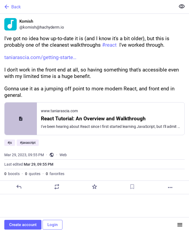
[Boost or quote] (57, 186)
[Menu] (180, 224)
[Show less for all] (181, 6)
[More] (170, 187)
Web (63, 155)
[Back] (87, 6)
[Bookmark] (132, 186)
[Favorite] (94, 186)
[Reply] (19, 186)
